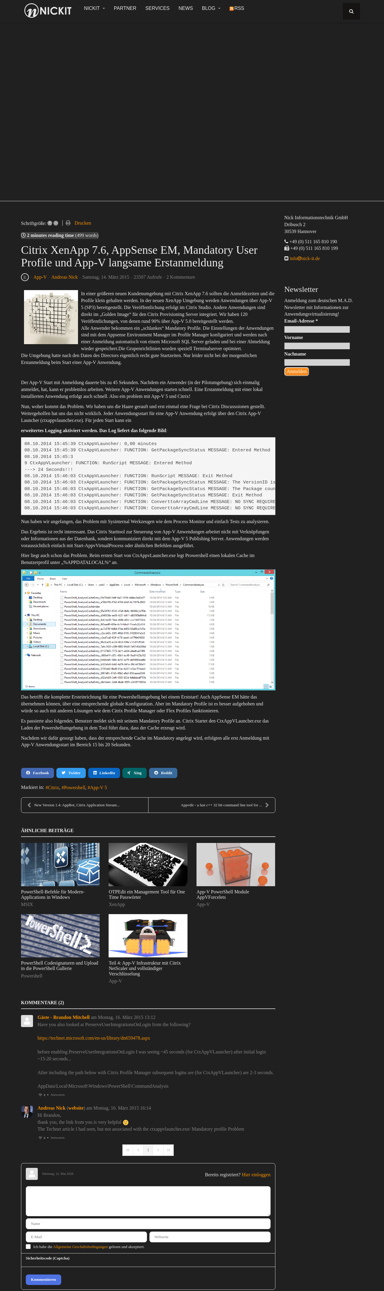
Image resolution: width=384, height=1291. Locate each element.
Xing (134, 773)
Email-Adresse (301, 320)
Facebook (37, 773)
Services (158, 8)
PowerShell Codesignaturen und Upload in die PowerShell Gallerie (59, 965)
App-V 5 (98, 787)
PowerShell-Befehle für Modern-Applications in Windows (53, 894)
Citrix (53, 787)
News (185, 8)
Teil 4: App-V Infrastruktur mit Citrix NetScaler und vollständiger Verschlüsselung (145, 968)
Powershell (74, 787)
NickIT (94, 8)
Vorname (293, 337)
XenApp (117, 904)
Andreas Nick (64, 277)
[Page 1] (148, 1150)
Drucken (82, 223)
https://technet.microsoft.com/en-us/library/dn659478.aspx (94, 1038)
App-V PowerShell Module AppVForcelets (222, 894)
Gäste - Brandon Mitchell (64, 1017)
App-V (39, 277)
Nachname (295, 353)
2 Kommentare (180, 277)
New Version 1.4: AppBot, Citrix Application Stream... (73, 805)
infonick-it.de (304, 258)
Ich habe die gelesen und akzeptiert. (89, 1246)
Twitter (71, 773)
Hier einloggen (256, 1174)
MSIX (27, 904)
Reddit (163, 773)
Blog (211, 8)
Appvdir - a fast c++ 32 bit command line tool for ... (225, 805)
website (76, 1108)
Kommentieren (43, 1279)
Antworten (57, 1094)
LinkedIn (104, 773)
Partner (125, 8)
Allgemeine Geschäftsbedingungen (80, 1246)
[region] (192, 109)
